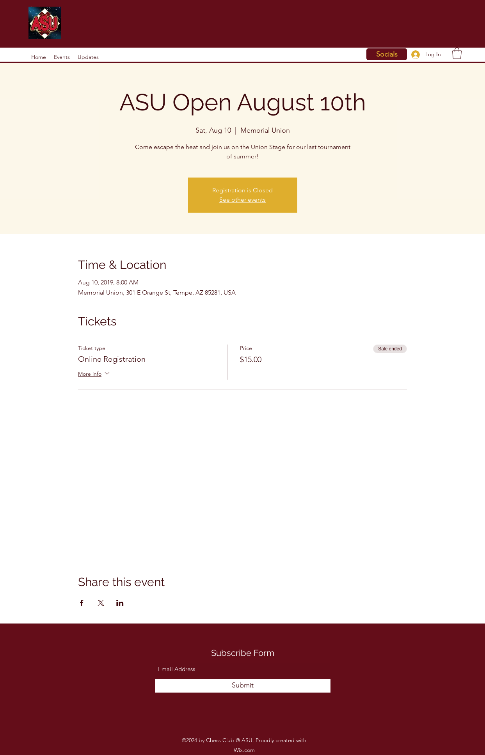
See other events (242, 199)
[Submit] (242, 686)
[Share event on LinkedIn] (120, 603)
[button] (457, 53)
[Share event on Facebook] (81, 603)
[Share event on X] (101, 603)
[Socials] (386, 54)
